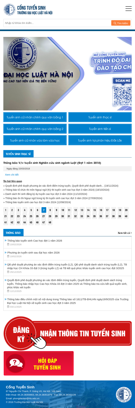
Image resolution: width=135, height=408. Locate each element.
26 (37, 217)
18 (114, 211)
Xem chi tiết (12, 176)
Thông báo (13, 234)
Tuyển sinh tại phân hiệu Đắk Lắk (100, 141)
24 (25, 217)
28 (50, 217)
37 (108, 217)
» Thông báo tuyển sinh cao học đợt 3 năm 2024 (30, 203)
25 (31, 217)
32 (76, 217)
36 (101, 217)
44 (25, 223)
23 (18, 217)
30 (63, 217)
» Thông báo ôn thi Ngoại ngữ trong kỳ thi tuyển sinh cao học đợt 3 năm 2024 (45, 199)
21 (5, 217)
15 (95, 211)
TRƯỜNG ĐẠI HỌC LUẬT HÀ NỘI (34, 12)
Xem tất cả (125, 234)
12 (76, 211)
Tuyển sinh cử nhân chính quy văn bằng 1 (35, 117)
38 (114, 217)
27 (44, 217)
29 (56, 217)
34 (88, 217)
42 (12, 223)
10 (63, 211)
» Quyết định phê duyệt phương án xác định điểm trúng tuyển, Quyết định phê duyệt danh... (53, 187)
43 (18, 223)
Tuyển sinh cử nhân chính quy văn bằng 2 (35, 129)
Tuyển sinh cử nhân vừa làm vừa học (35, 141)
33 (82, 217)
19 (120, 211)
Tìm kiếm (121, 23)
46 (37, 223)
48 (50, 223)
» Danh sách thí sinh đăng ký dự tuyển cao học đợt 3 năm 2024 (38, 195)
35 (95, 217)
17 (108, 211)
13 (82, 211)
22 (12, 217)
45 (31, 223)
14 (89, 211)
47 (44, 223)
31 (69, 217)
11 (69, 211)
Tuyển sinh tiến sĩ (100, 129)
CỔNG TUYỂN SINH (31, 7)
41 (5, 223)
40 (127, 217)
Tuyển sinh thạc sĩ (99, 117)
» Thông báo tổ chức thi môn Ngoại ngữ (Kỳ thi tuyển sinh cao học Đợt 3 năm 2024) (49, 191)
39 (120, 217)
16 (101, 211)
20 (127, 211)
